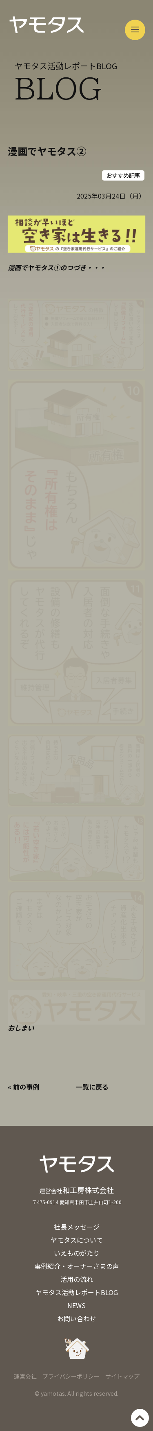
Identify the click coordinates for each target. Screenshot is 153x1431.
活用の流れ (76, 1279)
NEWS (76, 1305)
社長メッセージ (77, 1227)
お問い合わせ (76, 1318)
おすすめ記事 (123, 175)
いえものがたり (77, 1253)
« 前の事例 (23, 1087)
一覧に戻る (92, 1087)
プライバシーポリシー (71, 1376)
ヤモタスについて (77, 1240)
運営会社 (25, 1376)
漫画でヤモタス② (47, 151)
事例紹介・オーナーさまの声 (76, 1266)
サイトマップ (122, 1376)
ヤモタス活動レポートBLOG (76, 1292)
